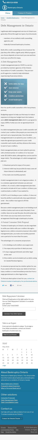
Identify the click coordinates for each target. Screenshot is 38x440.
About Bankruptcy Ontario (10, 384)
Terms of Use (12, 427)
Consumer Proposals (8, 398)
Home (2, 18)
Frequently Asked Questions (10, 386)
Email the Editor (11, 432)
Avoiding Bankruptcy (13, 18)
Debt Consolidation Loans (9, 402)
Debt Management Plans (9, 400)
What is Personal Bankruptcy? (11, 388)
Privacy (3, 427)
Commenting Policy (7, 430)
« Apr (4, 365)
